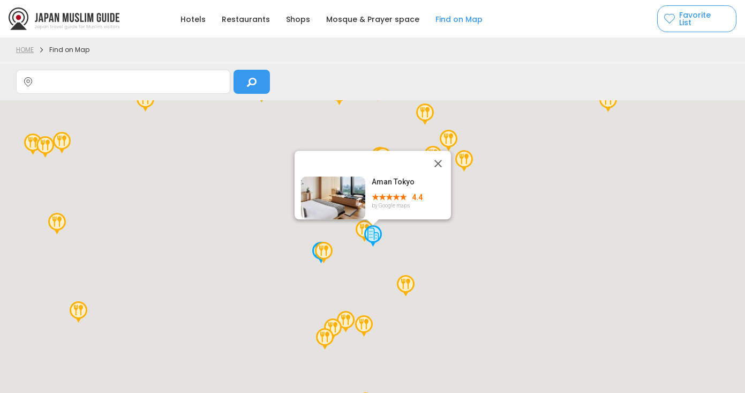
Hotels (193, 19)
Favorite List (695, 19)
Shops (298, 19)
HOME (25, 49)
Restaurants (246, 19)
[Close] (438, 163)
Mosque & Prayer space (372, 19)
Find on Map (459, 19)
